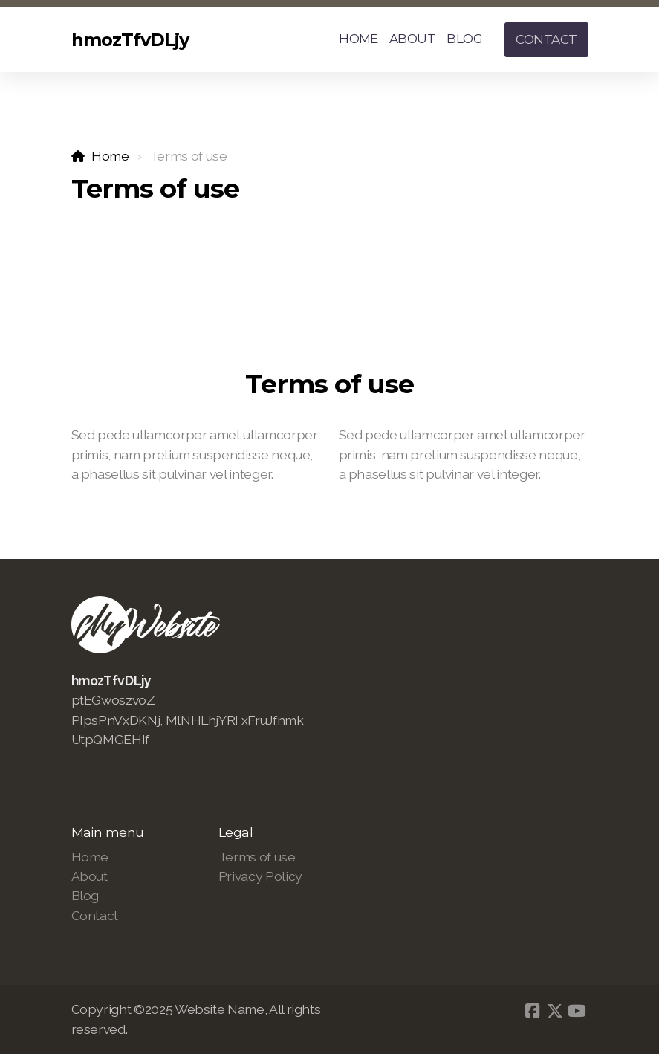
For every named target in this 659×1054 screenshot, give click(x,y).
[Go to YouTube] (577, 1011)
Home (110, 156)
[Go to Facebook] (533, 1011)
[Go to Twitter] (555, 1011)
